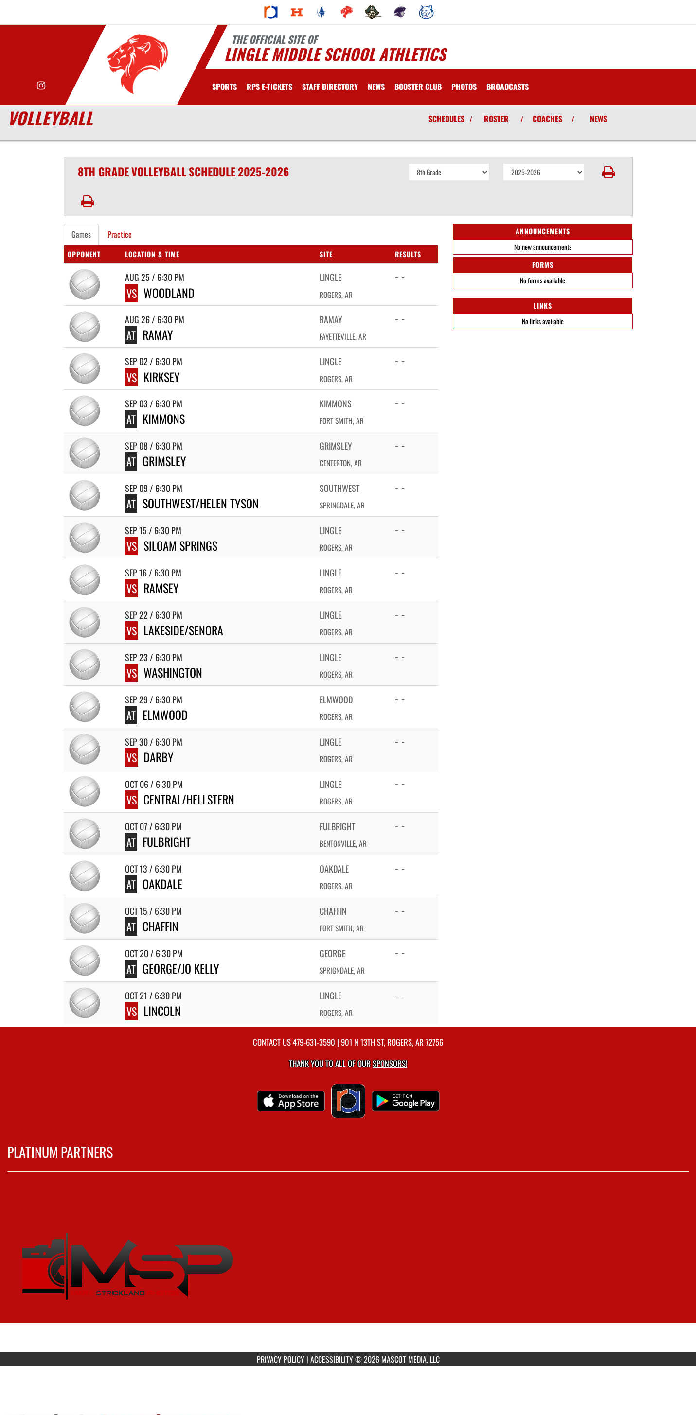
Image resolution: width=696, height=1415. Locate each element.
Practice (119, 234)
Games (81, 234)
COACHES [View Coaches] (547, 118)
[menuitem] (271, 12)
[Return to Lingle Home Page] (137, 64)
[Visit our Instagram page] (41, 86)
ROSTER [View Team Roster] (496, 118)
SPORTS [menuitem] (224, 86)
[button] (608, 172)
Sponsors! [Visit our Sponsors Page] (390, 1063)
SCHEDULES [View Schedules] (446, 118)
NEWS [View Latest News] (598, 118)
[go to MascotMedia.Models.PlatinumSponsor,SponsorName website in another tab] (348, 1269)
